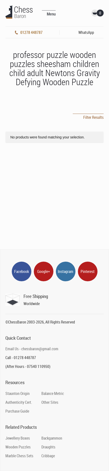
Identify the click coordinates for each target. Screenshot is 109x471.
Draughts (48, 447)
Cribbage (48, 455)
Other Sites (49, 402)
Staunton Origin (17, 393)
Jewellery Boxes (17, 438)
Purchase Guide (17, 411)
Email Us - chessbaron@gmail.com (31, 348)
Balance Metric (52, 393)
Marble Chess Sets (19, 455)
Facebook (21, 271)
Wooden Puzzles (18, 447)
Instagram (65, 271)
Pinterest (88, 271)
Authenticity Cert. (18, 402)
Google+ (43, 271)
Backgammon (51, 438)
